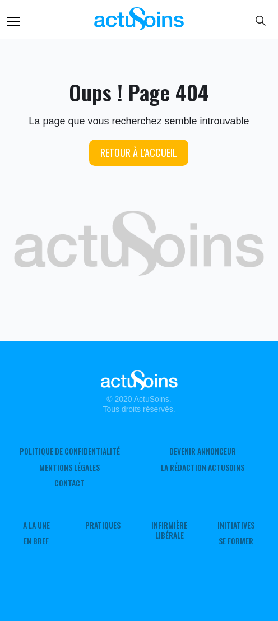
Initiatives (235, 525)
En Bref (36, 541)
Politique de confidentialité (70, 451)
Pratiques (103, 525)
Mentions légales (69, 467)
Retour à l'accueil (138, 152)
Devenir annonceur (202, 451)
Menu (13, 21)
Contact (69, 483)
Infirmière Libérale (169, 530)
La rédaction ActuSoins (202, 467)
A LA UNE (36, 525)
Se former (236, 541)
